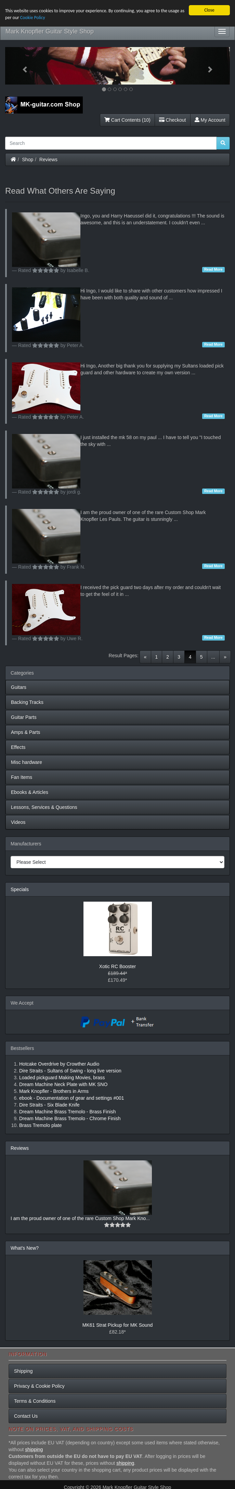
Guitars (18, 687)
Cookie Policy (32, 17)
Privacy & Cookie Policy (39, 1386)
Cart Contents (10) (127, 120)
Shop (28, 159)
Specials (20, 889)
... (213, 657)
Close (209, 10)
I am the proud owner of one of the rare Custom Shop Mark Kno (78, 1218)
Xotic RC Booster (117, 966)
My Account (210, 120)
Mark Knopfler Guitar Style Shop (49, 31)
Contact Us (26, 1416)
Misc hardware (26, 762)
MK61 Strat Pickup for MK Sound (117, 1325)
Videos (18, 822)
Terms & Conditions (34, 1401)
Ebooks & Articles (29, 792)
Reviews (48, 159)
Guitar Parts (24, 717)
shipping (34, 1449)
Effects (18, 747)
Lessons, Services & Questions (44, 807)
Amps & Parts (25, 732)
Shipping (23, 1371)
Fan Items (21, 777)
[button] (22, 66)
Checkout (172, 120)
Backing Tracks (27, 702)
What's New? (25, 1248)
